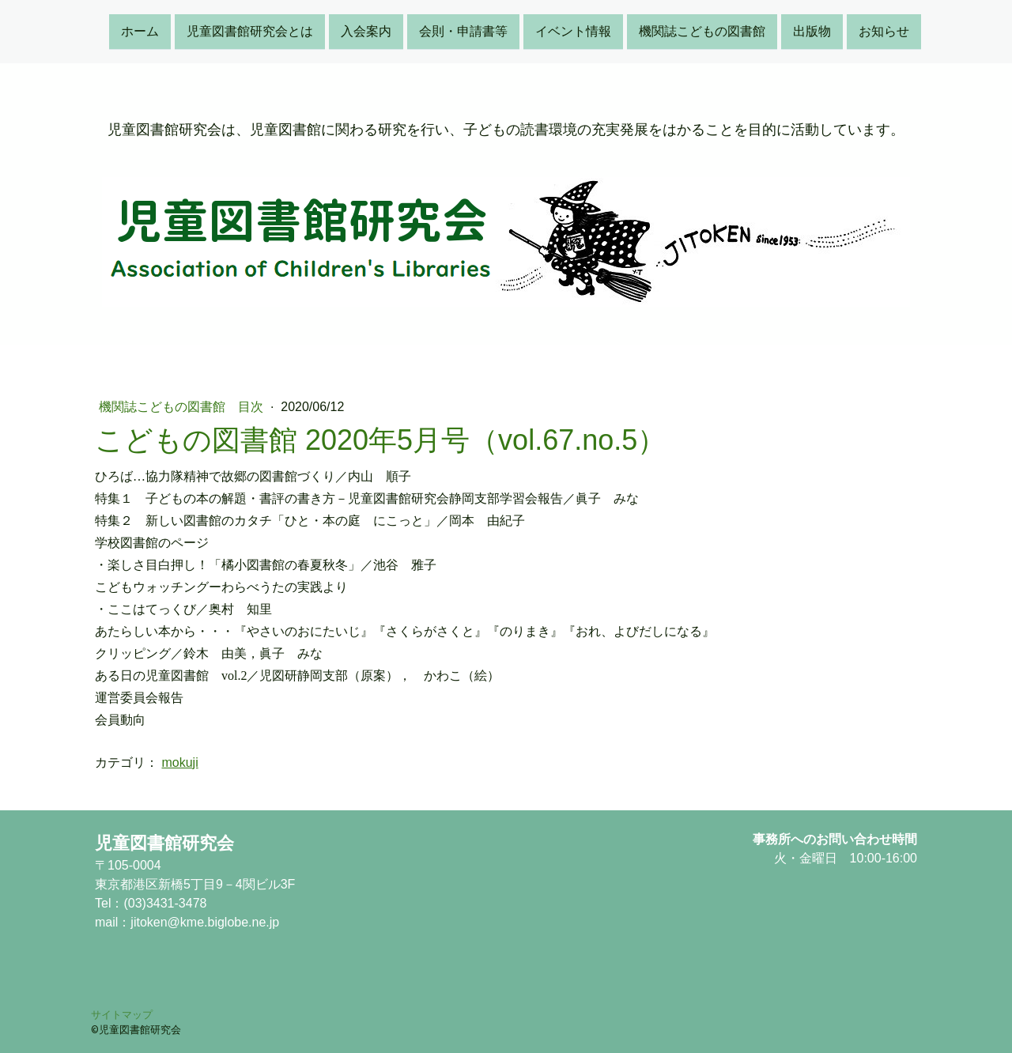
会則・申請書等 (463, 30)
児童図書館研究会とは (250, 30)
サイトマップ (122, 1014)
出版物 (812, 30)
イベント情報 (573, 30)
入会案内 (366, 30)
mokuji (179, 762)
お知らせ (884, 30)
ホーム (140, 30)
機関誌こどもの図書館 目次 (182, 406)
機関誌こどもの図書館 (702, 30)
